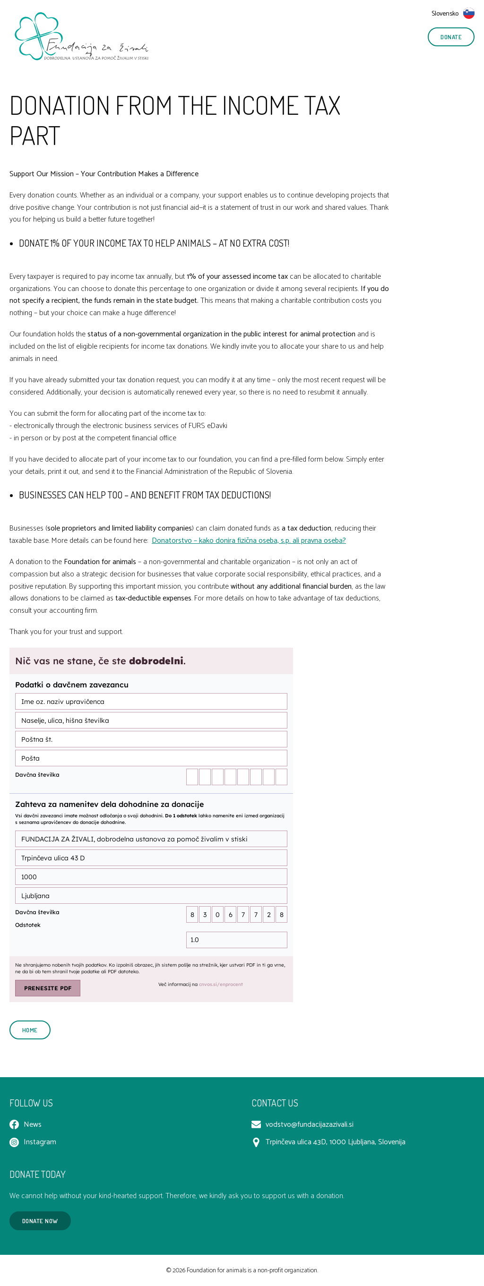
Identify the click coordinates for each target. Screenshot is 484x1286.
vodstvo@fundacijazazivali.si (302, 1124)
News (25, 1124)
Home (30, 1030)
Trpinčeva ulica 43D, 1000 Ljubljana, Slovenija (328, 1142)
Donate (451, 37)
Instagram (32, 1142)
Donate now (40, 1221)
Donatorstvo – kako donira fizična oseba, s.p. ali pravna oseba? (249, 540)
